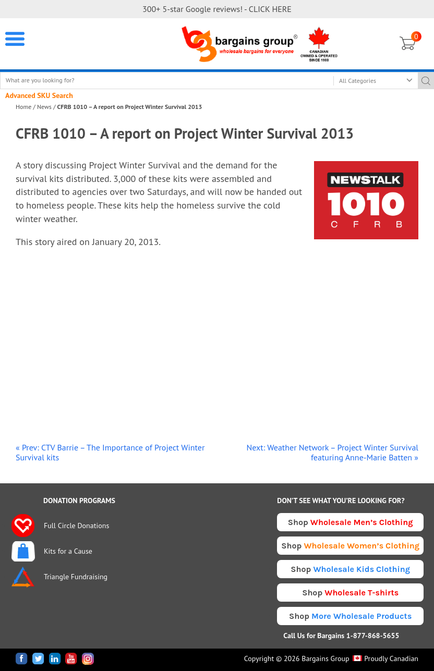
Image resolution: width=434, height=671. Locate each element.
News (44, 107)
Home (23, 107)
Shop (350, 522)
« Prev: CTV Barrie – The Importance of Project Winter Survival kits (110, 452)
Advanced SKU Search (39, 95)
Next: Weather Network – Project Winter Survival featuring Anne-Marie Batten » (332, 452)
